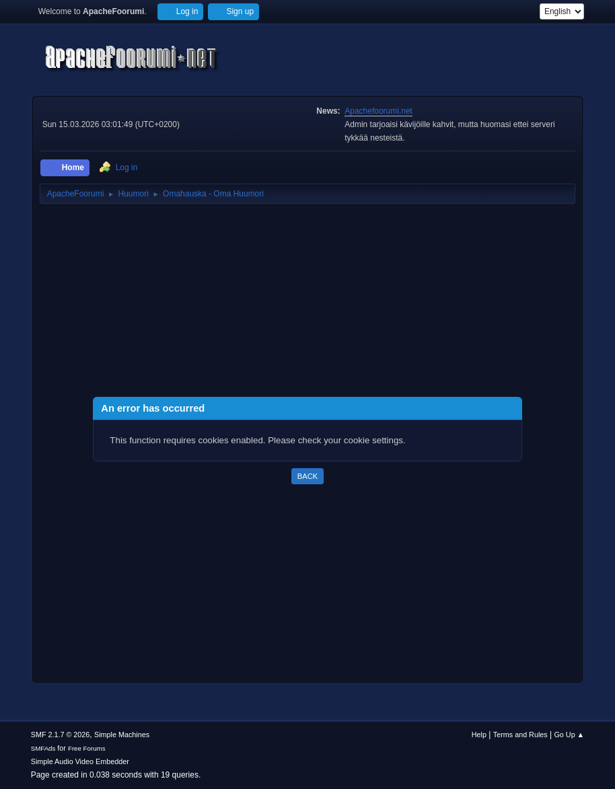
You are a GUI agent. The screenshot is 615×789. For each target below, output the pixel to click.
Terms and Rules (520, 734)
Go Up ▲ (569, 734)
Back (307, 476)
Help (479, 734)
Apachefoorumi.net (378, 111)
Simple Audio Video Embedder (80, 761)
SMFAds (43, 748)
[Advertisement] (308, 303)
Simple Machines (121, 734)
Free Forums (87, 748)
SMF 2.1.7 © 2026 (60, 734)
